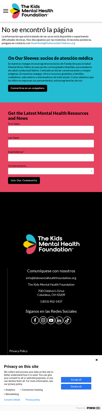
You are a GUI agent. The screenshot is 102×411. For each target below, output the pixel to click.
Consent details (12, 399)
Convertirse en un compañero (27, 88)
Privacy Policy (18, 351)
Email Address (16, 152)
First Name (14, 123)
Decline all (76, 386)
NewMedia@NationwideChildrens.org (53, 43)
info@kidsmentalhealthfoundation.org (51, 278)
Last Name (13, 137)
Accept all (76, 379)
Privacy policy (33, 399)
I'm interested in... (17, 165)
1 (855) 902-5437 (51, 301)
